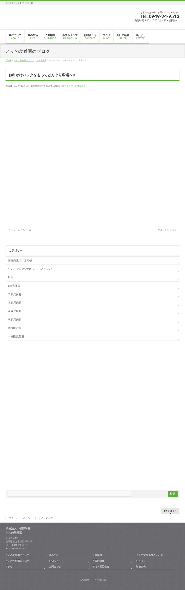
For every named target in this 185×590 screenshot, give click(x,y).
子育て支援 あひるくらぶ (149, 555)
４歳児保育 (15, 311)
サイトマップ (46, 518)
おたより (141, 560)
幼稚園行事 (15, 327)
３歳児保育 (15, 302)
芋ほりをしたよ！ (168, 229)
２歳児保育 (80, 86)
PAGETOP (170, 511)
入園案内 (97, 555)
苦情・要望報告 (100, 566)
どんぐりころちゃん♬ (19, 229)
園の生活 (53, 555)
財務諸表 (141, 566)
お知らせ (53, 560)
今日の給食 (98, 560)
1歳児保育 (14, 285)
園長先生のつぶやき (20, 260)
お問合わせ (55, 566)
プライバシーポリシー (20, 518)
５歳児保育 (15, 319)
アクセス (10, 566)
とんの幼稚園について (17, 555)
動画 (10, 277)
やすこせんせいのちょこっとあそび (30, 268)
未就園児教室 (16, 336)
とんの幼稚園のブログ (17, 560)
